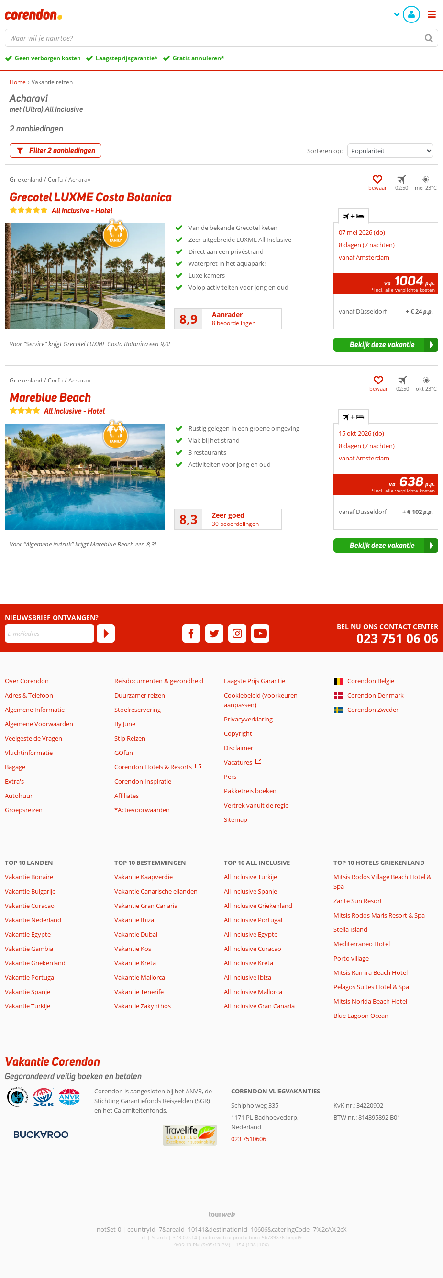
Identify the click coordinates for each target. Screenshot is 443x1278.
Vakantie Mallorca (139, 977)
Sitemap (235, 819)
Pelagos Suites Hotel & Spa (371, 987)
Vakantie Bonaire (29, 877)
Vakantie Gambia (29, 948)
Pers (230, 776)
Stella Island (350, 929)
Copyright (238, 733)
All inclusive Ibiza (247, 977)
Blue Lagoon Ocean (360, 1015)
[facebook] (191, 633)
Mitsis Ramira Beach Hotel (370, 972)
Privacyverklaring (248, 719)
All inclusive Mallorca (253, 991)
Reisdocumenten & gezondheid (158, 681)
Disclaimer (238, 747)
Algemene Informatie (35, 709)
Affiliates (126, 795)
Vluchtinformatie (29, 752)
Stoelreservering (137, 709)
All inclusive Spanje (250, 891)
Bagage (15, 767)
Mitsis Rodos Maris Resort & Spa (379, 915)
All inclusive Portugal (253, 920)
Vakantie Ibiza (134, 920)
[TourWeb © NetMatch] (222, 1214)
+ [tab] (354, 216)
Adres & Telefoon (29, 695)
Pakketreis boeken (250, 790)
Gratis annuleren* (198, 58)
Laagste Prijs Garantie (254, 681)
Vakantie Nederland (33, 920)
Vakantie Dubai (135, 934)
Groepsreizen (24, 810)
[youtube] (260, 633)
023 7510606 (248, 1139)
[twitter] (214, 633)
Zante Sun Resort (357, 900)
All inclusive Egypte (250, 934)
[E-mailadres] (49, 633)
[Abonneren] (106, 633)
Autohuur (19, 795)
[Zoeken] (429, 38)
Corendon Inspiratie (142, 781)
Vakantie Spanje (27, 991)
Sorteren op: (325, 150)
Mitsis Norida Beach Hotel (370, 1001)
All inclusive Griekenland (258, 905)
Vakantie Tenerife (139, 991)
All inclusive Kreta (248, 963)
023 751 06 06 (397, 638)
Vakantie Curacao (30, 905)
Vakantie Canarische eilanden (156, 891)
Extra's (14, 781)
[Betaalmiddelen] (40, 1134)
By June (124, 724)
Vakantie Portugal (30, 977)
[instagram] (237, 633)
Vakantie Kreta (135, 963)
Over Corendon (27, 681)
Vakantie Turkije (27, 1006)
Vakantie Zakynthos (142, 1006)
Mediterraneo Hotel (361, 943)
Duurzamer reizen (139, 695)
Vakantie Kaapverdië (143, 877)
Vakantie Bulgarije (30, 891)
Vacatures (238, 762)
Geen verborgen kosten (48, 58)
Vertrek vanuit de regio (256, 805)
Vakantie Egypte (28, 934)
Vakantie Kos (132, 948)
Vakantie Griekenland (35, 963)
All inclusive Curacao (252, 948)
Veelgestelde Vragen (33, 738)
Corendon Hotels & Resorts (153, 767)
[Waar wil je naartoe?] (221, 38)
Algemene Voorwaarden (39, 724)
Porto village (351, 958)
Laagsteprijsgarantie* (127, 58)
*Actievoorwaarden (142, 810)
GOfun (123, 752)
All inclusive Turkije (250, 877)
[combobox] (221, 38)
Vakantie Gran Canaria (145, 905)
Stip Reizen (129, 738)
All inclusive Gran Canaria (259, 1006)
